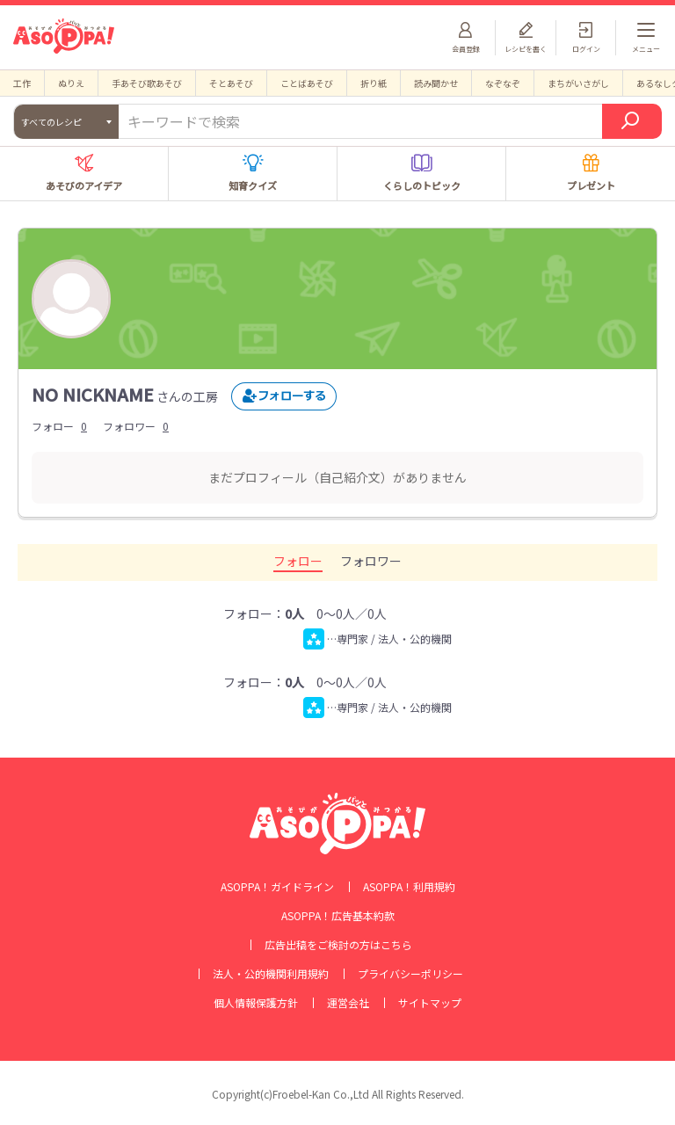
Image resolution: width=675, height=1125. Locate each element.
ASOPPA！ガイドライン (277, 887)
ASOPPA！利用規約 (409, 887)
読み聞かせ (436, 83)
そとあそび (231, 83)
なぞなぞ (502, 83)
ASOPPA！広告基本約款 (338, 916)
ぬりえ (71, 83)
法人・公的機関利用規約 (271, 974)
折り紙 (373, 83)
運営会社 (348, 1003)
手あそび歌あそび (147, 83)
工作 (22, 83)
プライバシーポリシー (410, 974)
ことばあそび (306, 83)
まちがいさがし (578, 83)
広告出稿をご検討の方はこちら (338, 945)
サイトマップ (429, 1003)
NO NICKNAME (93, 394)
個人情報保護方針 (256, 1003)
